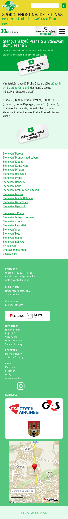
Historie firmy (12, 329)
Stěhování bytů (11, 233)
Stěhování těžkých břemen (18, 217)
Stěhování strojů (12, 221)
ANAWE (43, 513)
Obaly (8, 374)
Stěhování (10, 371)
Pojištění (10, 333)
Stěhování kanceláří (14, 225)
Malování (10, 367)
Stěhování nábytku (13, 241)
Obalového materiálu (15, 250)
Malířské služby (13, 353)
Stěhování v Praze (13, 213)
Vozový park (10, 254)
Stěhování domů (12, 237)
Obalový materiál (14, 340)
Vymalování (10, 245)
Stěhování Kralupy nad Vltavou (21, 190)
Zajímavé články (13, 344)
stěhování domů (20, 87)
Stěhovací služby (14, 357)
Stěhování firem (12, 229)
